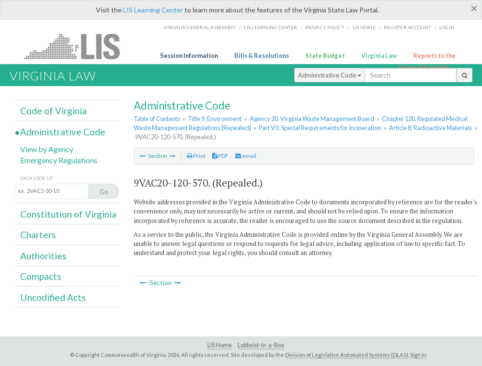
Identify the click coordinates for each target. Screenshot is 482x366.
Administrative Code (329, 75)
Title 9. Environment (214, 118)
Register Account (407, 27)
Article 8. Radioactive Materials (430, 128)
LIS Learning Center (153, 10)
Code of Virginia (53, 110)
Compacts (40, 276)
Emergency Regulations (58, 160)
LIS (77, 46)
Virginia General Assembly (199, 27)
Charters (38, 234)
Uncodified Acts (53, 297)
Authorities (43, 255)
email (245, 155)
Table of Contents (157, 118)
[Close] (474, 8)
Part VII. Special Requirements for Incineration (320, 128)
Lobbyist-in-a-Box (261, 345)
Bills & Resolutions (261, 55)
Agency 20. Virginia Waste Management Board (312, 118)
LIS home (364, 27)
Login (446, 27)
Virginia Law (379, 55)
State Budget (325, 55)
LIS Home (219, 345)
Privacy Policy (324, 27)
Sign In (418, 355)
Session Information (189, 55)
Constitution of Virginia (68, 214)
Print (196, 155)
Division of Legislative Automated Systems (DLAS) (346, 355)
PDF (220, 155)
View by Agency (46, 149)
